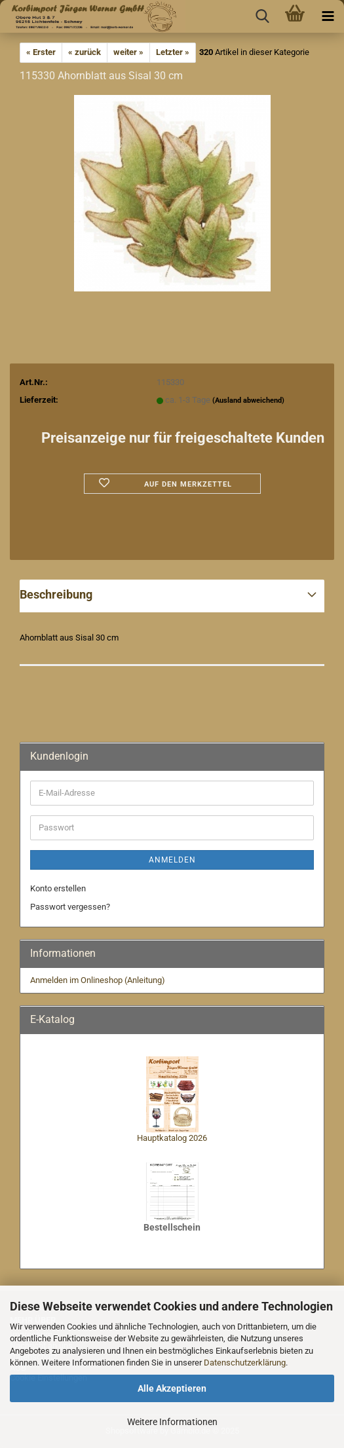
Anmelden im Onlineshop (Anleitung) (97, 980)
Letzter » (172, 52)
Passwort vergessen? (70, 907)
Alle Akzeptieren (172, 1388)
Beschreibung (56, 594)
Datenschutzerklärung (245, 1362)
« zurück (84, 52)
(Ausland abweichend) (248, 400)
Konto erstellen (58, 888)
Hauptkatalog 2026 (172, 1138)
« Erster (41, 52)
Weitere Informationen (172, 1422)
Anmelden (172, 859)
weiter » (128, 52)
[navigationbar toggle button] (327, 16)
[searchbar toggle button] (262, 16)
